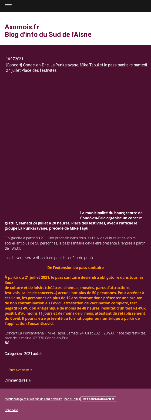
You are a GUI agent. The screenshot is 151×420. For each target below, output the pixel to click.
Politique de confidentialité (45, 399)
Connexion (11, 410)
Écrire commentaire (20, 370)
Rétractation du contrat (98, 399)
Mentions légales (16, 399)
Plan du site (71, 399)
